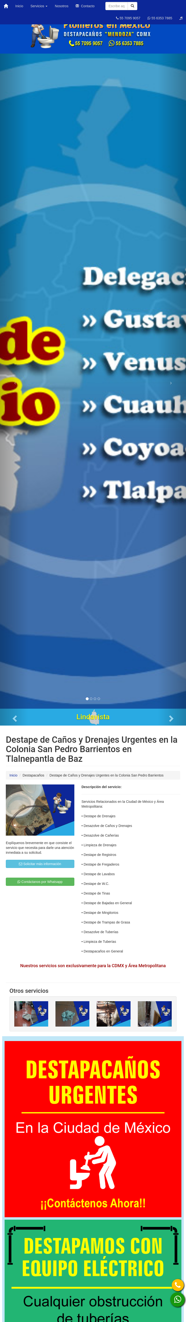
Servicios (39, 6)
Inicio (19, 6)
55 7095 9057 (128, 18)
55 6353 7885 (159, 18)
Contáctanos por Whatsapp (39, 882)
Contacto (85, 6)
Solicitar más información (40, 864)
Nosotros (61, 6)
